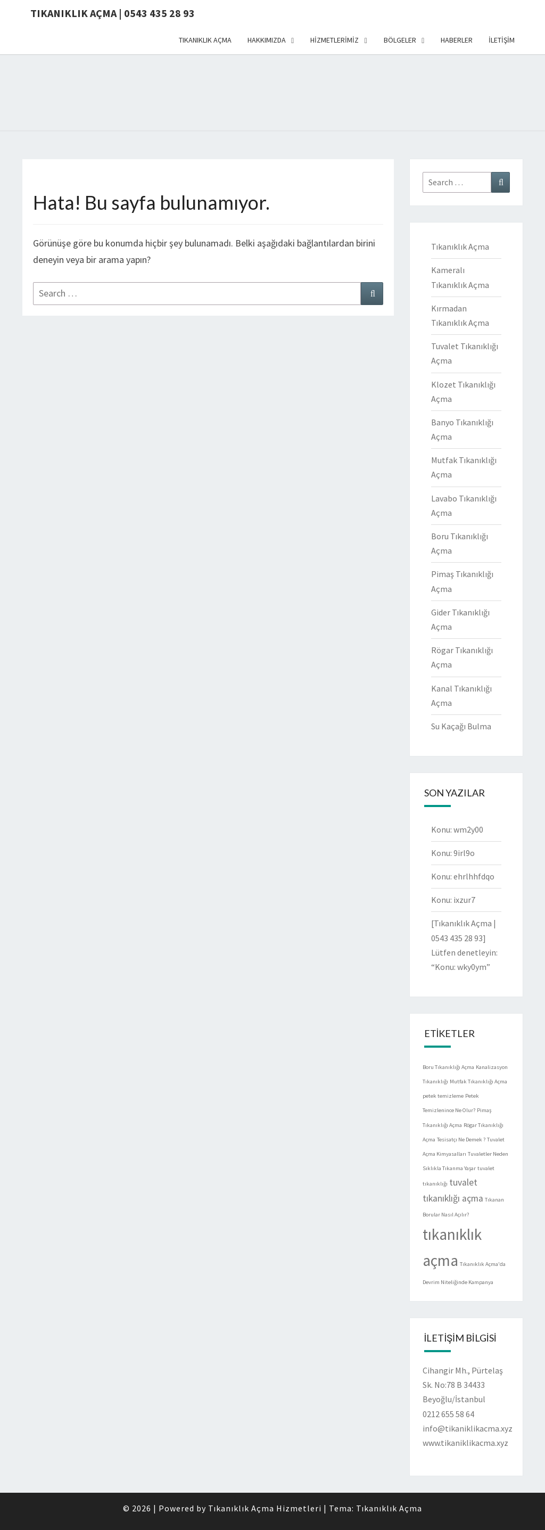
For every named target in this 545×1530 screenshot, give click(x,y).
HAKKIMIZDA (266, 40)
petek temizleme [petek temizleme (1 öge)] (443, 1095)
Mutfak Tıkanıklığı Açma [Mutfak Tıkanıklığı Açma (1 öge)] (478, 1081)
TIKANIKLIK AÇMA (205, 40)
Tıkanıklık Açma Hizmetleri (266, 1508)
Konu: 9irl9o (453, 853)
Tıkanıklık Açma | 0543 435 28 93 (112, 13)
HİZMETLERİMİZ (334, 40)
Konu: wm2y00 (457, 829)
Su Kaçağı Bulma (461, 726)
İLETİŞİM (502, 40)
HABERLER (457, 40)
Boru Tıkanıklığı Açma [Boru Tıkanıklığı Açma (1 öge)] (448, 1067)
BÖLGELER (400, 40)
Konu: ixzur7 (453, 899)
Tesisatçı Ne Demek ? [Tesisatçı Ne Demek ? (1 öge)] (461, 1139)
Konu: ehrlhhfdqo (462, 876)
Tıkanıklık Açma (460, 246)
